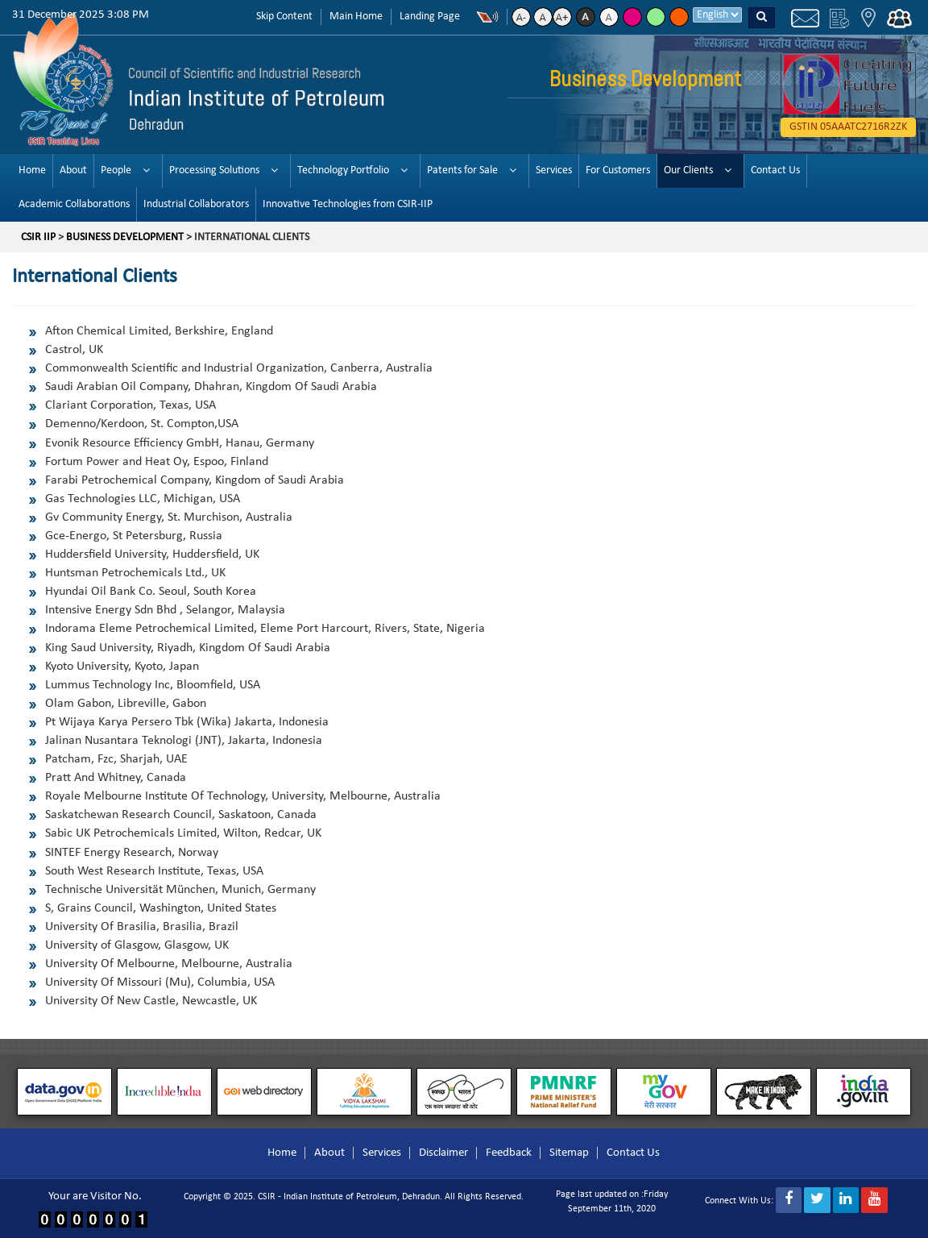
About (73, 170)
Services (554, 170)
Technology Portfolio (343, 170)
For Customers (618, 170)
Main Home (356, 16)
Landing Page (430, 16)
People (116, 170)
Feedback (509, 1153)
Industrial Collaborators (196, 204)
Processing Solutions (214, 170)
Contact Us (775, 170)
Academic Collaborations (74, 204)
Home (32, 170)
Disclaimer (443, 1153)
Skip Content (284, 16)
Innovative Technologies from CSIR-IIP (348, 204)
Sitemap (569, 1153)
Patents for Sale (462, 170)
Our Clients (688, 170)
